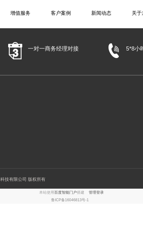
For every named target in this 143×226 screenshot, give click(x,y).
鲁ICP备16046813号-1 (70, 200)
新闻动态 (101, 13)
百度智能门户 (65, 192)
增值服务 (20, 13)
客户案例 (61, 13)
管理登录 (96, 192)
